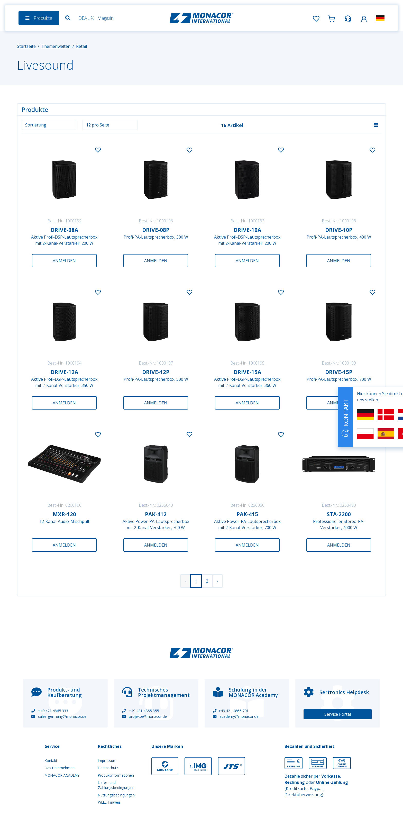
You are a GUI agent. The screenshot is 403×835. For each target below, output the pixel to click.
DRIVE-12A (64, 372)
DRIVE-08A (64, 229)
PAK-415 (247, 514)
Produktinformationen (116, 775)
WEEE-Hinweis (109, 802)
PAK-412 (156, 514)
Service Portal (337, 714)
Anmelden (64, 261)
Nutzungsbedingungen (116, 795)
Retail (81, 46)
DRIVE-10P (338, 229)
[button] (364, 18)
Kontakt (51, 760)
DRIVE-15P (338, 372)
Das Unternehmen (60, 767)
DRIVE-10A (247, 229)
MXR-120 (64, 514)
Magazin (105, 18)
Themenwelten (55, 46)
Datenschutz (108, 767)
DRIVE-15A (247, 372)
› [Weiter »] (217, 581)
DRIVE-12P (155, 372)
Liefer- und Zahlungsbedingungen (116, 785)
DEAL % (86, 18)
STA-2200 (339, 514)
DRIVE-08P (155, 229)
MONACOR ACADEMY (62, 775)
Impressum (107, 760)
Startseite (26, 46)
